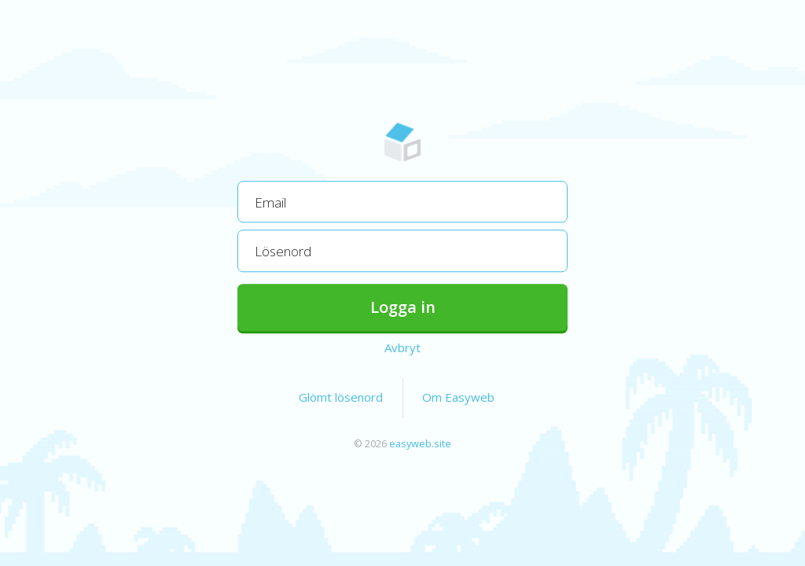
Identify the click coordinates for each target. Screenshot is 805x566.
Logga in (403, 307)
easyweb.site (420, 443)
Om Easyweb (458, 397)
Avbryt (402, 347)
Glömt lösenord (341, 397)
